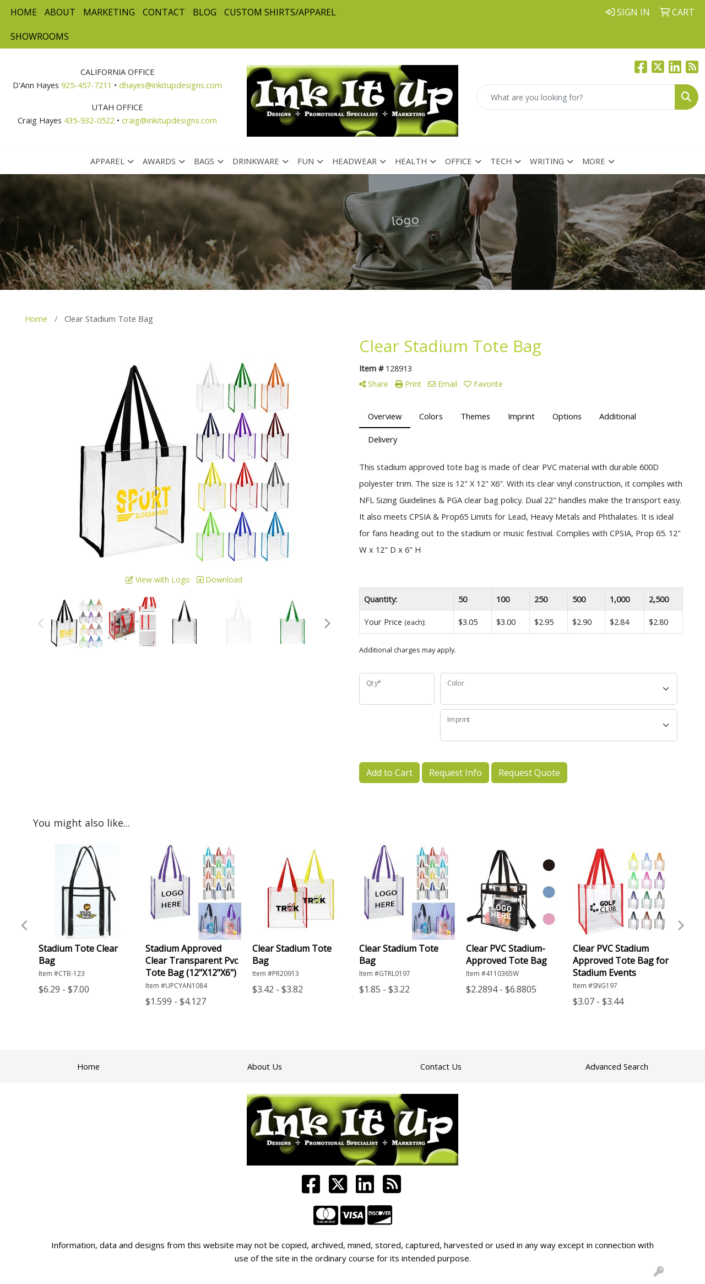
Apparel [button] (107, 160)
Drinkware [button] (255, 160)
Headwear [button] (354, 160)
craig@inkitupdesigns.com (169, 120)
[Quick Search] (575, 97)
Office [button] (458, 160)
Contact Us (441, 1066)
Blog (204, 12)
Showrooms (39, 36)
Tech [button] (501, 160)
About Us (264, 1066)
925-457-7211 (86, 84)
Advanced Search (616, 1066)
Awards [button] (159, 160)
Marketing (109, 12)
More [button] (593, 160)
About (60, 12)
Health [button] (411, 160)
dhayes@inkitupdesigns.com (170, 84)
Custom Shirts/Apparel (280, 12)
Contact (164, 12)
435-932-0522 (89, 120)
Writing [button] (547, 160)
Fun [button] (305, 160)
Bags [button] (204, 160)
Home (23, 12)
